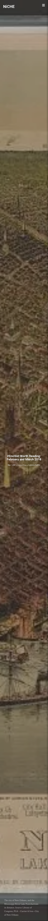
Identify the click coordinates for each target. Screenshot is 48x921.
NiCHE (9, 6)
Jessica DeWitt (35, 465)
